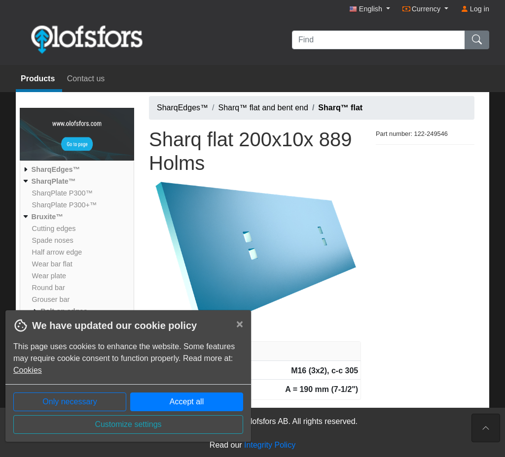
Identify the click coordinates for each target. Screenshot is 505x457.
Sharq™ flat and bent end (263, 107)
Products (39, 78)
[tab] (255, 351)
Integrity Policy (269, 445)
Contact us (86, 78)
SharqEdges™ (182, 107)
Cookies (27, 370)
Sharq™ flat (340, 107)
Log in (475, 9)
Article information (187, 351)
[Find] (378, 40)
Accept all (187, 401)
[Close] (239, 324)
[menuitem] (76, 169)
